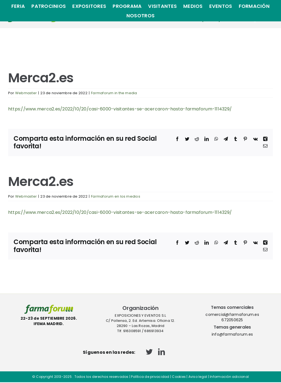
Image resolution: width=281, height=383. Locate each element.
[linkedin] (161, 351)
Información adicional (229, 376)
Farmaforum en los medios (115, 196)
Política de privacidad (150, 376)
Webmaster (26, 93)
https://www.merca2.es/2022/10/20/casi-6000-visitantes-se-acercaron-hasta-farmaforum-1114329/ (120, 109)
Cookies (179, 376)
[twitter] (149, 351)
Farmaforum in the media (114, 93)
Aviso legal (197, 376)
